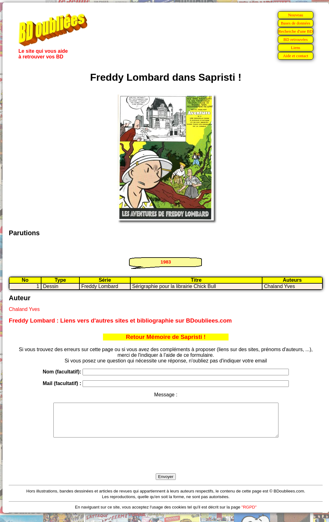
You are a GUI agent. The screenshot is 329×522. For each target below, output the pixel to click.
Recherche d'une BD (295, 31)
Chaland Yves (24, 309)
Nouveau (295, 15)
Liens (295, 47)
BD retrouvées (295, 39)
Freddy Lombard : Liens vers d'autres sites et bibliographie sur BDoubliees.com (120, 320)
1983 (165, 261)
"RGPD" (248, 513)
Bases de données (295, 23)
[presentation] (165, 462)
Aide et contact (295, 55)
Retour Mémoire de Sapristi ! (166, 337)
